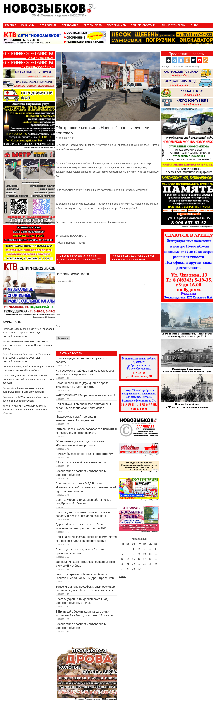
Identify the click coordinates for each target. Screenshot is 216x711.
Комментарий (64, 281)
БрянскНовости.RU (144, 25)
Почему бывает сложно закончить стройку (84, 453)
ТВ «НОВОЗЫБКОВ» (173, 25)
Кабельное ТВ (92, 25)
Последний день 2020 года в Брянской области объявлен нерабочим (132, 257)
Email (60, 326)
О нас (194, 25)
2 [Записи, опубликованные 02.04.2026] (139, 548)
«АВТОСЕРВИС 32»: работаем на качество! (85, 395)
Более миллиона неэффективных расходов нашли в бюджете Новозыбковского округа (28, 345)
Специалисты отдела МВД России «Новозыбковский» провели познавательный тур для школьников (86, 487)
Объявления (48, 25)
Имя (59, 314)
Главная (10, 25)
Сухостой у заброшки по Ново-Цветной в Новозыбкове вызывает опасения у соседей (28, 379)
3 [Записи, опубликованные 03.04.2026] (144, 548)
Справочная (70, 25)
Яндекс (81, 242)
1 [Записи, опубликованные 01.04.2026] (133, 548)
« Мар (122, 576)
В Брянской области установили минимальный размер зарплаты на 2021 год (79, 258)
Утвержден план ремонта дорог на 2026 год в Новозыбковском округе (28, 333)
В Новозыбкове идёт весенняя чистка (81, 462)
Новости (70, 242)
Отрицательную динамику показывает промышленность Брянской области (25, 410)
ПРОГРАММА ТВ (116, 25)
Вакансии (27, 25)
